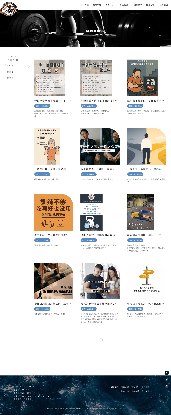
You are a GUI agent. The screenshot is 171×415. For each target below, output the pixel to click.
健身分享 (9, 78)
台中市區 (28, 399)
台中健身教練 (59, 408)
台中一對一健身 (104, 408)
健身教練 (50, 408)
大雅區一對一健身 (117, 408)
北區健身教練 (70, 408)
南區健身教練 (80, 408)
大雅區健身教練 (92, 408)
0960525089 (25, 389)
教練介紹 (125, 387)
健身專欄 (9, 72)
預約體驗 (145, 391)
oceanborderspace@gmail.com (35, 396)
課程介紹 (135, 387)
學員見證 (145, 387)
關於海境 (115, 387)
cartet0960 (28, 386)
